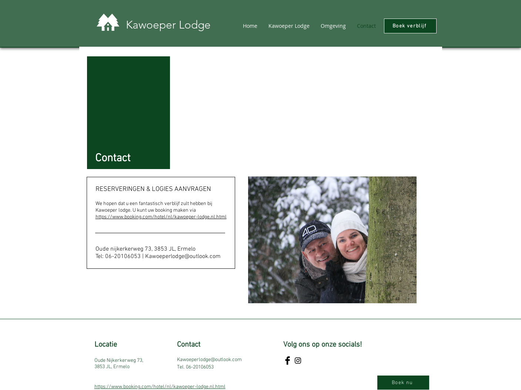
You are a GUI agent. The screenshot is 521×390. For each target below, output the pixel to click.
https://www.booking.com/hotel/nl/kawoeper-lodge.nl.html (161, 217)
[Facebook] (287, 360)
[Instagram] (298, 360)
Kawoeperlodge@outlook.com (183, 256)
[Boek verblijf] (410, 26)
